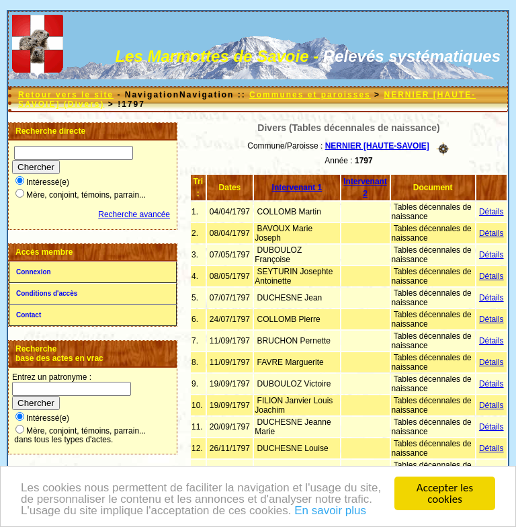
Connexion (33, 272)
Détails (491, 211)
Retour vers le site (66, 94)
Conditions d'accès (46, 293)
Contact (28, 315)
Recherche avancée (134, 214)
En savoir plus (330, 511)
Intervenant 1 (297, 187)
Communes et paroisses (310, 94)
